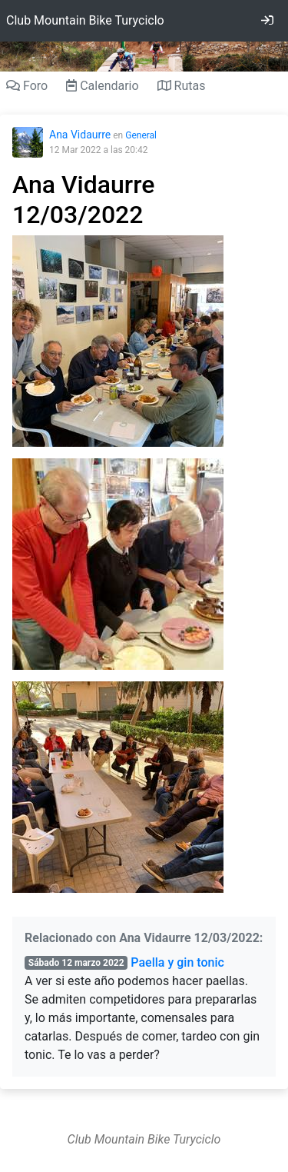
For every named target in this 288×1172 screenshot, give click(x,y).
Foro (27, 85)
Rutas (181, 85)
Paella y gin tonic (177, 962)
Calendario (102, 85)
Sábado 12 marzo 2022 (76, 962)
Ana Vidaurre (80, 134)
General (141, 135)
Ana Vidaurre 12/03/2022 (83, 199)
